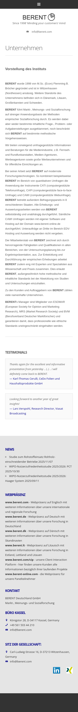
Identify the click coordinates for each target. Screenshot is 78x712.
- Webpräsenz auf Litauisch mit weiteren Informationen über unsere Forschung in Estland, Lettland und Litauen (36, 550)
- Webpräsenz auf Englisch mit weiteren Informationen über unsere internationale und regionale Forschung (37, 507)
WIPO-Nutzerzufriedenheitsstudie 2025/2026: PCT (40, 466)
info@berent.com (42, 32)
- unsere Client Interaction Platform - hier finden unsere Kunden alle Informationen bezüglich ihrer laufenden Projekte (36, 564)
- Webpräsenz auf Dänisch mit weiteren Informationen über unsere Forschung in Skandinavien (36, 535)
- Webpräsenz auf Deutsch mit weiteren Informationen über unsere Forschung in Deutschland (36, 521)
